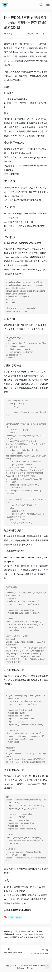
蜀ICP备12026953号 (31, 965)
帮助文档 (32, 200)
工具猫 (8, 34)
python (41, 157)
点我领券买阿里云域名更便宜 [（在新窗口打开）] (17, 910)
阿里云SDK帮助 (11, 174)
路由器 (26, 44)
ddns (11, 917)
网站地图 (43, 965)
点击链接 (24, 265)
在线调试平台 (16, 196)
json (34, 604)
